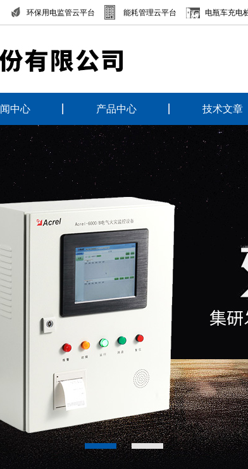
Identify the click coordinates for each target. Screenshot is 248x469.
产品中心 (116, 109)
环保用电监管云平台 (61, 12)
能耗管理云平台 (150, 12)
